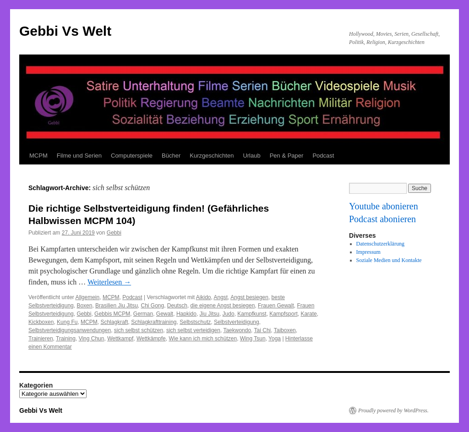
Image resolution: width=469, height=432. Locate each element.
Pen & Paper (287, 155)
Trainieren (40, 338)
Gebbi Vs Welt (65, 30)
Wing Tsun (253, 338)
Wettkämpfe (151, 338)
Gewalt (164, 314)
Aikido (203, 297)
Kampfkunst (251, 314)
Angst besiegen (249, 297)
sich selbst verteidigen (193, 330)
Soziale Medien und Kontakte (389, 260)
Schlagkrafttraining (153, 322)
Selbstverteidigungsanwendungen (69, 330)
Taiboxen (285, 330)
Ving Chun (91, 338)
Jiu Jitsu (209, 314)
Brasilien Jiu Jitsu (116, 305)
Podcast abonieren (382, 219)
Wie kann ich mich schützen (203, 338)
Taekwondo (237, 330)
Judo (228, 314)
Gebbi (114, 233)
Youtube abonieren (383, 206)
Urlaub (251, 155)
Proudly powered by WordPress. (393, 410)
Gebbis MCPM (112, 314)
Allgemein (88, 297)
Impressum (368, 252)
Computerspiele (132, 155)
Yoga (274, 338)
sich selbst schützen (138, 330)
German (143, 314)
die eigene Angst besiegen (223, 305)
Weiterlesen (109, 282)
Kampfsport (283, 314)
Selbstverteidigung (236, 322)
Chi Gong (152, 305)
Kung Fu (67, 322)
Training (66, 338)
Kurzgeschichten (212, 155)
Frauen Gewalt (276, 305)
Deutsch (177, 305)
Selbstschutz (195, 322)
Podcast (323, 155)
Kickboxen (41, 322)
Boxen (84, 305)
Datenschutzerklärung (380, 244)
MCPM (38, 155)
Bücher (171, 155)
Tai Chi (262, 330)
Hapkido (186, 314)
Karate (308, 314)
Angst (221, 297)
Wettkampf (120, 338)
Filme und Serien (79, 155)
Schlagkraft (114, 322)
